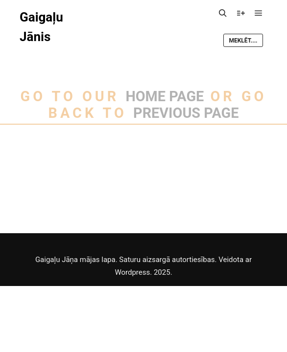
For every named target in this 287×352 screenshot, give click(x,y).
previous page (186, 113)
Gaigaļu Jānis (41, 27)
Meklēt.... (243, 40)
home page (164, 96)
